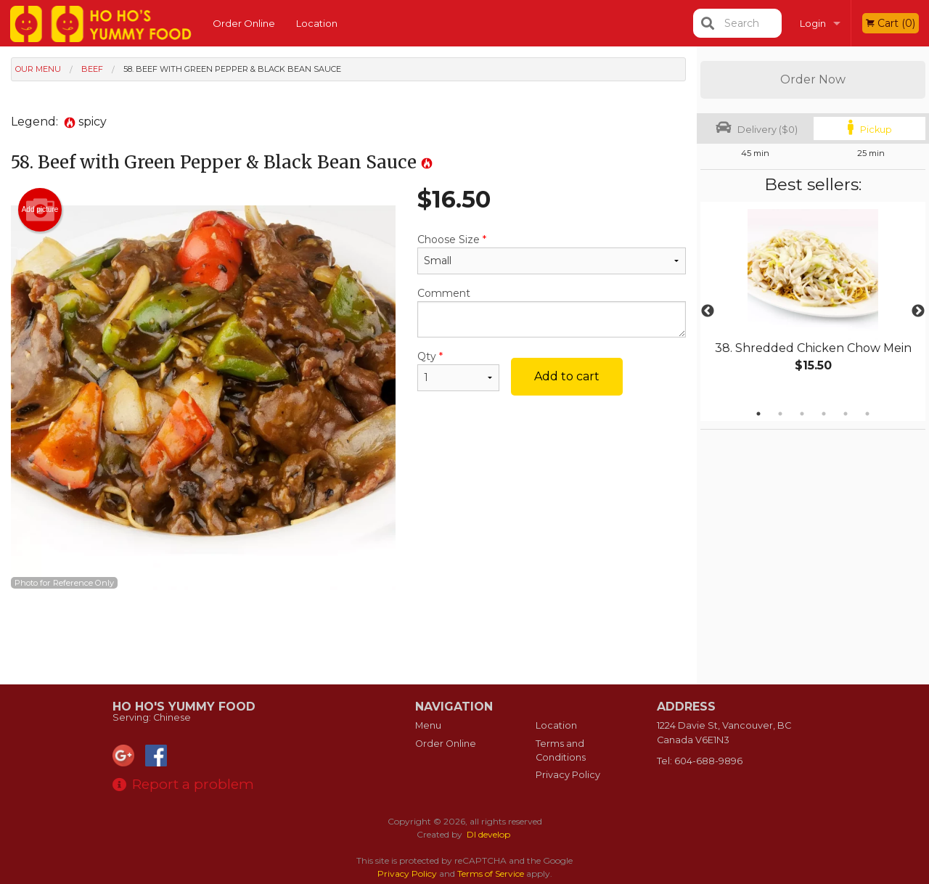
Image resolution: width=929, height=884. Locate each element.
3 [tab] (802, 413)
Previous (707, 311)
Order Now (813, 79)
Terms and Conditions (561, 750)
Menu (428, 725)
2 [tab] (780, 413)
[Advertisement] (348, 637)
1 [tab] (758, 413)
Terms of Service (490, 873)
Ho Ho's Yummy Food (183, 706)
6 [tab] (867, 413)
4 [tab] (824, 413)
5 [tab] (845, 413)
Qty (458, 370)
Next (918, 311)
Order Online (244, 23)
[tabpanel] (813, 302)
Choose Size (551, 253)
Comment (551, 312)
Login (813, 23)
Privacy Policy (568, 774)
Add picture (40, 210)
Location (316, 23)
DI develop (488, 834)
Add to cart (566, 376)
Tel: (699, 761)
